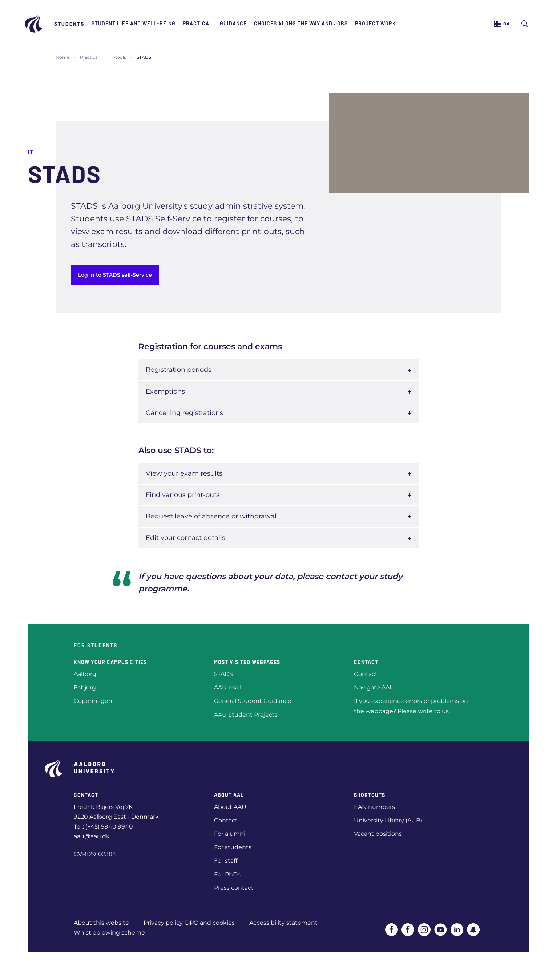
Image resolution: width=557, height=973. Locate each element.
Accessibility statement (283, 922)
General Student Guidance (252, 700)
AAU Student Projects (246, 714)
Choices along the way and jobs (330, 23)
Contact (366, 674)
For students (232, 847)
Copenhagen (93, 700)
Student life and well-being (163, 23)
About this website (101, 922)
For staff (225, 860)
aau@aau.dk (92, 836)
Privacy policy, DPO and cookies (189, 922)
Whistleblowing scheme (109, 932)
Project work (404, 23)
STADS (223, 674)
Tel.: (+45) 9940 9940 (103, 826)
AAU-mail (227, 687)
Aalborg (85, 674)
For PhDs (227, 874)
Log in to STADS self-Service (115, 275)
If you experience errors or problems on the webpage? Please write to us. (411, 705)
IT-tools (117, 57)
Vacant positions (378, 833)
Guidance (262, 23)
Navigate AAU (374, 687)
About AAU (230, 806)
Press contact (234, 887)
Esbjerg (85, 687)
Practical (227, 23)
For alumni (229, 833)
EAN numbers (374, 806)
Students (99, 24)
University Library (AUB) (388, 820)
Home (62, 57)
